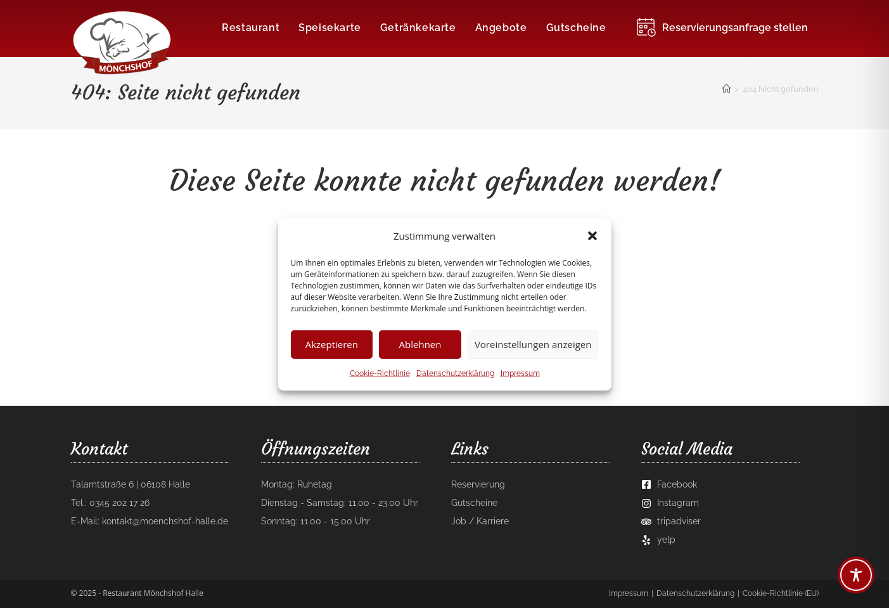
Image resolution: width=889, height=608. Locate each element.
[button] (592, 236)
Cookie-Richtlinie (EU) (781, 593)
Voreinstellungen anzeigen (533, 344)
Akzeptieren (331, 344)
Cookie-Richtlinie (380, 372)
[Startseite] (726, 89)
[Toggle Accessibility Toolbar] (856, 575)
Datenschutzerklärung (455, 372)
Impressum (520, 372)
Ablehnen (420, 344)
